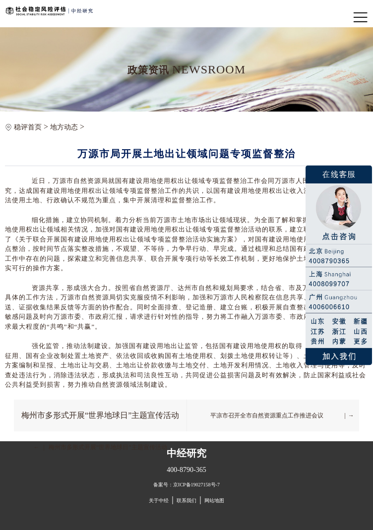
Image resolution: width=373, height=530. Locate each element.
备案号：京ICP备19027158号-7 (186, 484)
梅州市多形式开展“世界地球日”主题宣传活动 (100, 415)
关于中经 (159, 500)
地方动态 (64, 127)
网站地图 (214, 500)
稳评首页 (28, 127)
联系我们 (186, 500)
